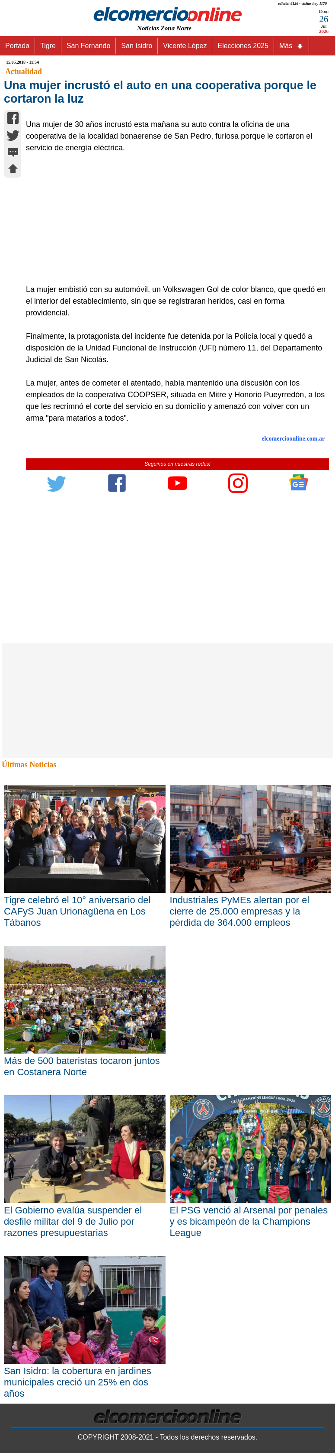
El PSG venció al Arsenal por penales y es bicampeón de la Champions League (249, 1221)
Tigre (48, 45)
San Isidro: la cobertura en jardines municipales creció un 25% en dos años (77, 1382)
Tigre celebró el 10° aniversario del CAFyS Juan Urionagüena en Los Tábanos (77, 911)
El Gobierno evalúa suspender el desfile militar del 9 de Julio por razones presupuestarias (73, 1221)
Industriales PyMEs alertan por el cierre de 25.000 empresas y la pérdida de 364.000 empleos (239, 911)
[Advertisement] (173, 218)
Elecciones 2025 (242, 45)
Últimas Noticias (29, 764)
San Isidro (136, 45)
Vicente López (185, 45)
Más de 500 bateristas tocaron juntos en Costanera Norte (82, 1066)
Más (291, 46)
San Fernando (88, 45)
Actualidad (23, 71)
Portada (17, 45)
